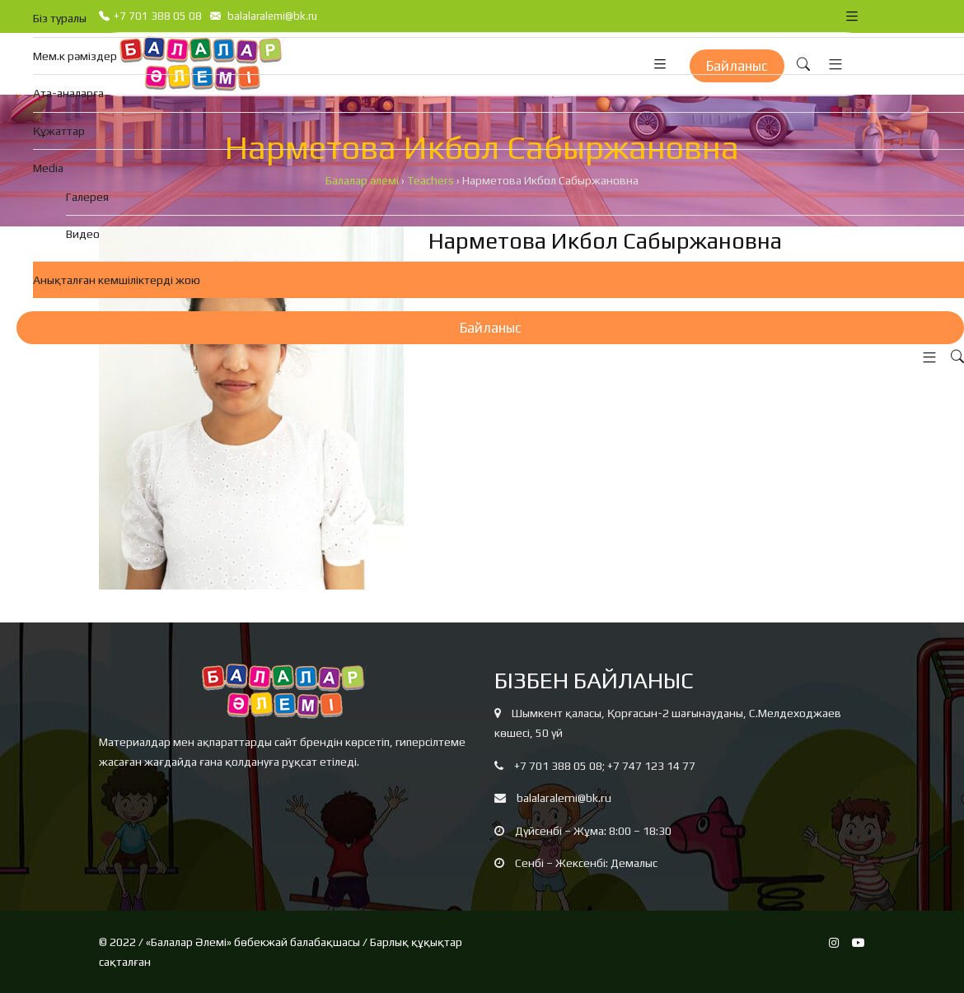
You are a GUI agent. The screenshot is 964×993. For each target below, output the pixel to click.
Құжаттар (59, 131)
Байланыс (491, 327)
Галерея (87, 196)
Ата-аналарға (68, 93)
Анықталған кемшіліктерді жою (116, 280)
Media (48, 168)
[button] (925, 358)
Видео (83, 233)
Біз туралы (60, 18)
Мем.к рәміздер (75, 56)
